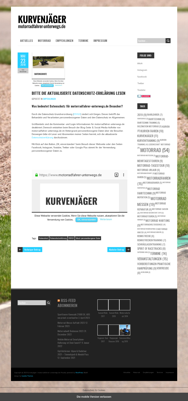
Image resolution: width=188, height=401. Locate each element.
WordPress (79, 373)
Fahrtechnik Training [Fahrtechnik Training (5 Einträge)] (148, 122)
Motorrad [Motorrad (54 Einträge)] (154, 149)
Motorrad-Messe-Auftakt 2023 (71, 322)
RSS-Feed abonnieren (67, 302)
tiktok (139, 63)
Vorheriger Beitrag (32, 249)
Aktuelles (26, 41)
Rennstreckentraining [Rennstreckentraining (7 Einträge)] (151, 240)
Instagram (142, 69)
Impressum (100, 41)
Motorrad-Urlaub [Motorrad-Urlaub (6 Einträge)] (148, 170)
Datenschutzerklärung (42, 137)
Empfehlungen (64, 41)
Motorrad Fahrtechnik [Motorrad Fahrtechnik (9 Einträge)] (148, 190)
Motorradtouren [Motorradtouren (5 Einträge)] (147, 216)
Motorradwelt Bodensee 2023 (70, 331)
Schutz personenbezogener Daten (88, 238)
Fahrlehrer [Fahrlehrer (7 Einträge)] (154, 114)
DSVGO (77, 114)
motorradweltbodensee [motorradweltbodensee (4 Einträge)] (153, 224)
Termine (83, 41)
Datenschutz (43, 238)
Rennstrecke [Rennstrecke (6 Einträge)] (145, 236)
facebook (142, 76)
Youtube (141, 89)
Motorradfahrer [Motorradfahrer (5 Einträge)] (152, 182)
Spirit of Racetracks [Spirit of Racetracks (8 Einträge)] (151, 248)
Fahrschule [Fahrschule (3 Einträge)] (142, 118)
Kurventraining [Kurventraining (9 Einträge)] (148, 140)
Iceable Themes (27, 376)
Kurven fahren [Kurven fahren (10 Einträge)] (152, 131)
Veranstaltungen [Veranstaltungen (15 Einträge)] (152, 258)
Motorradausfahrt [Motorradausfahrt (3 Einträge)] (145, 173)
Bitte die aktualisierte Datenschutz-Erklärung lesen (78, 93)
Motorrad (44, 41)
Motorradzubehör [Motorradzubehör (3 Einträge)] (155, 232)
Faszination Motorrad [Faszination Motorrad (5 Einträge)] (149, 126)
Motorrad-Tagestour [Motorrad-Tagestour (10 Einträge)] (153, 165)
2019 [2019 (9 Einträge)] (141, 114)
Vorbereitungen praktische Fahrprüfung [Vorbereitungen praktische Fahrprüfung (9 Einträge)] (154, 266)
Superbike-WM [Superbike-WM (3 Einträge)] (143, 252)
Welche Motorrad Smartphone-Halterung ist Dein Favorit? (71, 341)
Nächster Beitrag (116, 249)
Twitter (140, 83)
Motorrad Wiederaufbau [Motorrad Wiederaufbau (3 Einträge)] (147, 228)
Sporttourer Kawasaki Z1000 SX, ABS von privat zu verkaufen (74, 316)
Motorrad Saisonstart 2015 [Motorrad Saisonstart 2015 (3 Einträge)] (151, 212)
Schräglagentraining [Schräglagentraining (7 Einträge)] (151, 244)
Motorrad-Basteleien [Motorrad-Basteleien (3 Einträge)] (146, 155)
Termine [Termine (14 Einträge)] (158, 253)
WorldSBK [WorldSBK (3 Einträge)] (145, 272)
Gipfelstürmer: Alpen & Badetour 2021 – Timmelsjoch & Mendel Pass (73, 352)
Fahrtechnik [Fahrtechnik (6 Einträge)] (156, 119)
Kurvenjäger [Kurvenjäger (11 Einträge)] (147, 135)
